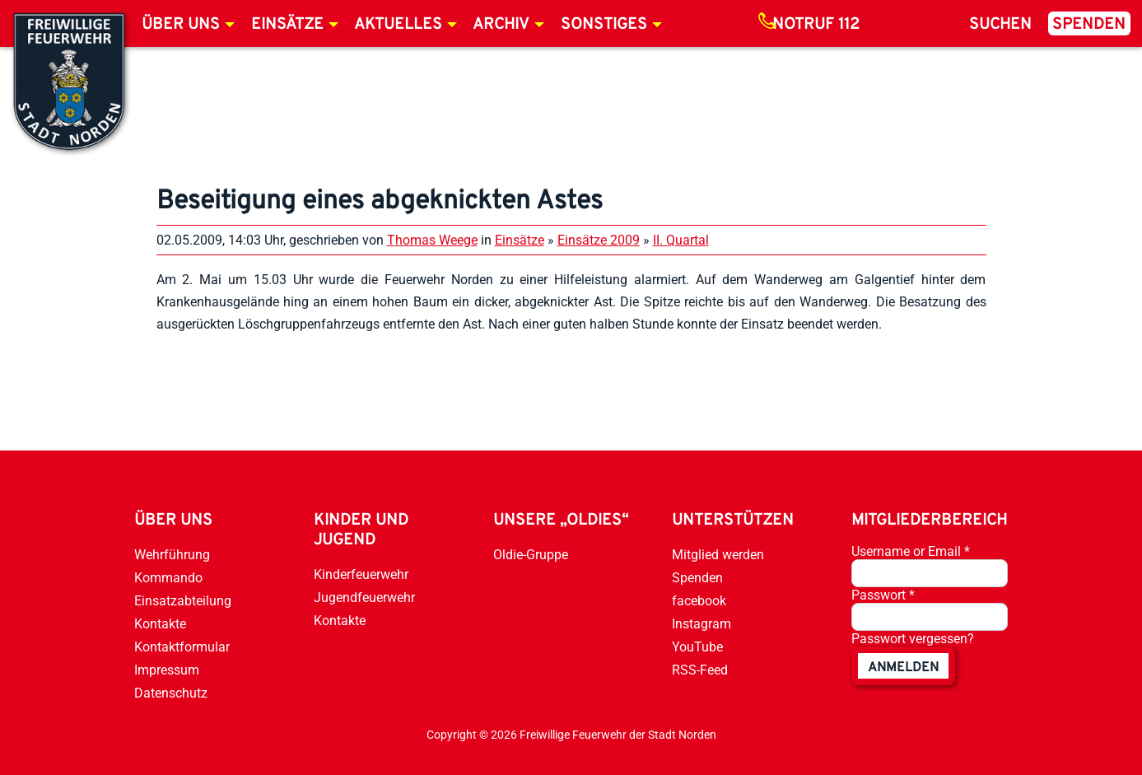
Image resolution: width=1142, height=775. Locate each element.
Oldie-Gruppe (530, 555)
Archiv (501, 25)
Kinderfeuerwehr (361, 574)
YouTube (697, 647)
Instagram (701, 624)
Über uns (181, 25)
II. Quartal (681, 240)
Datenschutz (170, 693)
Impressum (166, 670)
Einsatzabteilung (182, 601)
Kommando (168, 578)
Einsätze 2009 (598, 240)
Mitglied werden (718, 555)
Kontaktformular (182, 647)
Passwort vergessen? (912, 639)
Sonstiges (604, 25)
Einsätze (287, 25)
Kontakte (160, 624)
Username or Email (910, 551)
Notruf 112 (816, 25)
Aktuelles (398, 25)
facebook (699, 601)
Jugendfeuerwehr (364, 597)
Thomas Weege (432, 240)
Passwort (883, 595)
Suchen (1000, 25)
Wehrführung (172, 555)
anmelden (903, 668)
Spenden (1089, 25)
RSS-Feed (700, 670)
